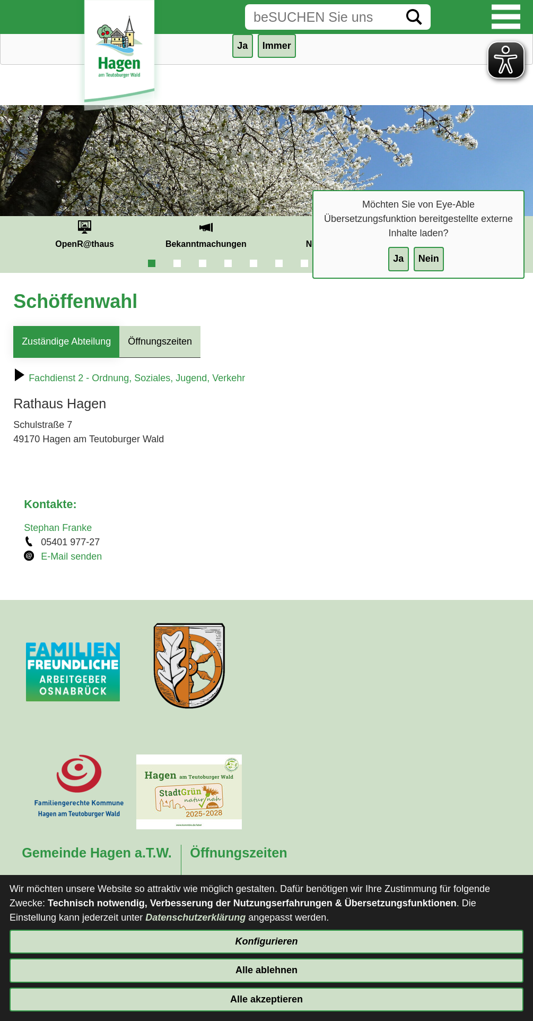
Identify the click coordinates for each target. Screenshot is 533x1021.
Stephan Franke (58, 527)
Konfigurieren (266, 941)
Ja (398, 258)
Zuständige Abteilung (66, 341)
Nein (428, 258)
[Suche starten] (414, 17)
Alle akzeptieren (266, 999)
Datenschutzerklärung (195, 917)
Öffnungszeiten (160, 341)
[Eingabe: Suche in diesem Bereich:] (321, 17)
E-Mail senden (71, 556)
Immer (277, 45)
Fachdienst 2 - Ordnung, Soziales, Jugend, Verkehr (129, 378)
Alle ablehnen (266, 970)
